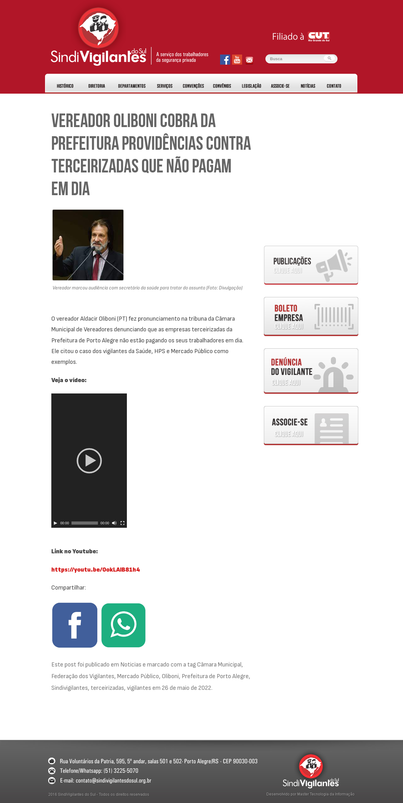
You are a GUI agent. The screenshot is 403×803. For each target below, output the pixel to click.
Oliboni (170, 676)
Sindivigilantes (69, 688)
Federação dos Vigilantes (82, 676)
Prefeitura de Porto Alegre (215, 676)
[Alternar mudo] (114, 523)
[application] (89, 460)
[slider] (84, 523)
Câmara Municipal (219, 664)
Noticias (130, 664)
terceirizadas (107, 688)
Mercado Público (138, 676)
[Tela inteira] (122, 523)
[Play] (55, 523)
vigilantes (139, 688)
